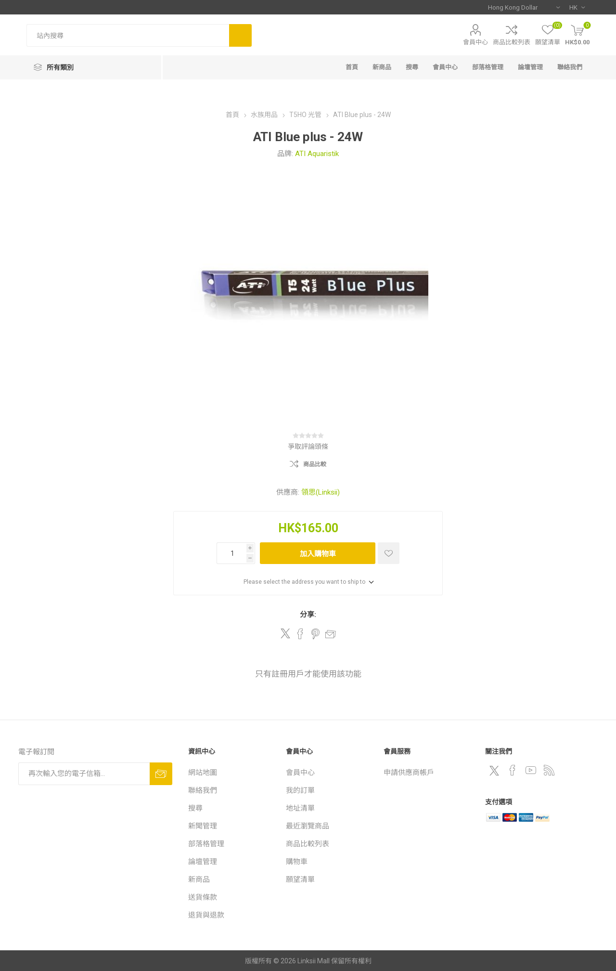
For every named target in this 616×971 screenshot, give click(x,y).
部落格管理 (487, 67)
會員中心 (475, 42)
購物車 (297, 861)
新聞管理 (202, 826)
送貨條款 (202, 897)
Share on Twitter (285, 633)
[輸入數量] (231, 553)
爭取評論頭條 (308, 446)
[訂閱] (84, 773)
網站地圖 (202, 772)
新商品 (381, 67)
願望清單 (300, 879)
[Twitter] (494, 770)
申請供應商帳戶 (409, 772)
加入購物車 (318, 554)
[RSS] (549, 770)
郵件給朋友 (330, 634)
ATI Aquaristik (317, 153)
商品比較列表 (511, 42)
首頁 (352, 67)
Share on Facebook (300, 634)
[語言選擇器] (577, 7)
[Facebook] (512, 770)
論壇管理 (530, 67)
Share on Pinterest (315, 634)
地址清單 (300, 808)
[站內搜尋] (127, 35)
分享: (308, 614)
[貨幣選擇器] (524, 7)
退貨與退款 (206, 915)
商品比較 (314, 464)
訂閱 (161, 773)
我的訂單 (300, 790)
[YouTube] (531, 770)
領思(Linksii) (320, 492)
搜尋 (240, 35)
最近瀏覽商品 (307, 826)
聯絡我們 (569, 67)
